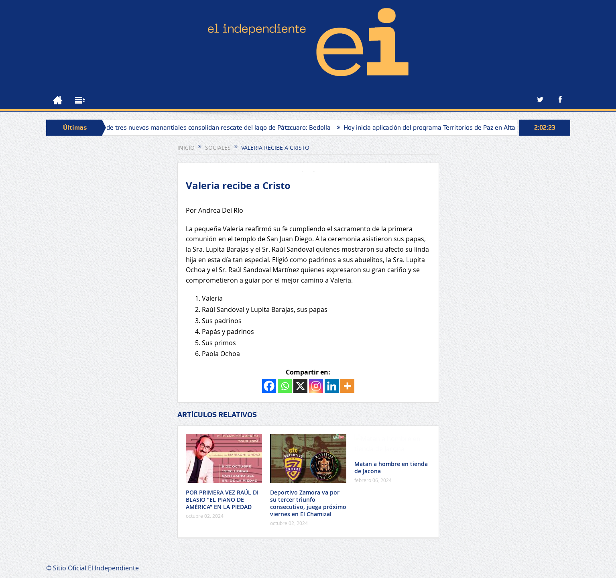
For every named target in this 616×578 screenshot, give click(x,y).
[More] (347, 386)
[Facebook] (269, 386)
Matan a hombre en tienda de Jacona (391, 467)
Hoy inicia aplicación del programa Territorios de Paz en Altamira (444, 127)
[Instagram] (316, 386)
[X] (300, 386)
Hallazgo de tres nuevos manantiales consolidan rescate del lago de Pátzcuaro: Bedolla (213, 127)
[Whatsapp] (285, 386)
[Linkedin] (332, 386)
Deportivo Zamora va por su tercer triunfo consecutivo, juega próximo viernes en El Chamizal (308, 503)
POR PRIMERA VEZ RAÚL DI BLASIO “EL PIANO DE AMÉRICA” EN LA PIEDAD (222, 499)
